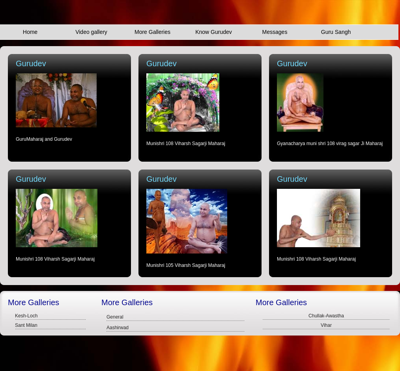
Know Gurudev (213, 32)
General (115, 317)
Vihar (326, 325)
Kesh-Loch (26, 316)
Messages (275, 32)
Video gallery (91, 32)
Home (30, 32)
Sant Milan (26, 325)
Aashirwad (118, 327)
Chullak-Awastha (326, 316)
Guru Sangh (336, 32)
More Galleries (152, 32)
